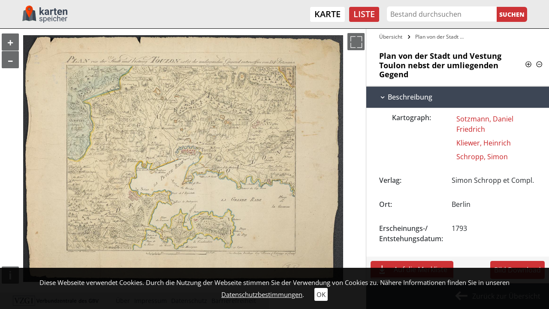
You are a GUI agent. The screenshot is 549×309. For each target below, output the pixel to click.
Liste (364, 14)
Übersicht (390, 36)
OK (321, 294)
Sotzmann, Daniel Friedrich (484, 124)
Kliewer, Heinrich (483, 143)
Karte (327, 14)
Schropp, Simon (482, 156)
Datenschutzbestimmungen (261, 294)
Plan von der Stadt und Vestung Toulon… (440, 36)
